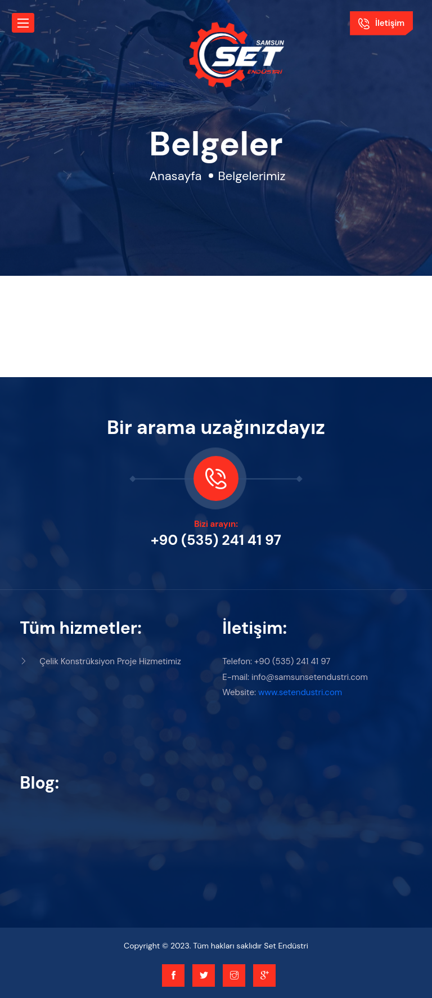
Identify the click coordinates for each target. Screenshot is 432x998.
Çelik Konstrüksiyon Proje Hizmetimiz (100, 661)
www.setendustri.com (300, 692)
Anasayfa (175, 176)
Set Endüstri (286, 946)
